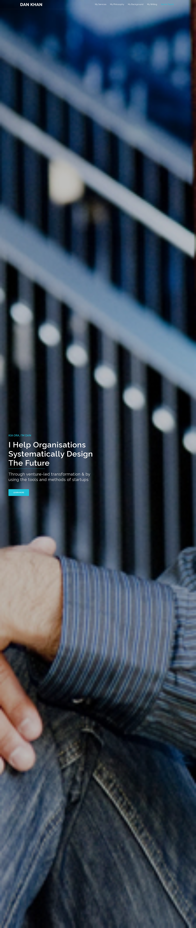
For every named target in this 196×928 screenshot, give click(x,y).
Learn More (21, 492)
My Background (135, 4)
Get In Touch (167, 4)
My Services (100, 4)
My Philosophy (117, 4)
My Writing (152, 4)
